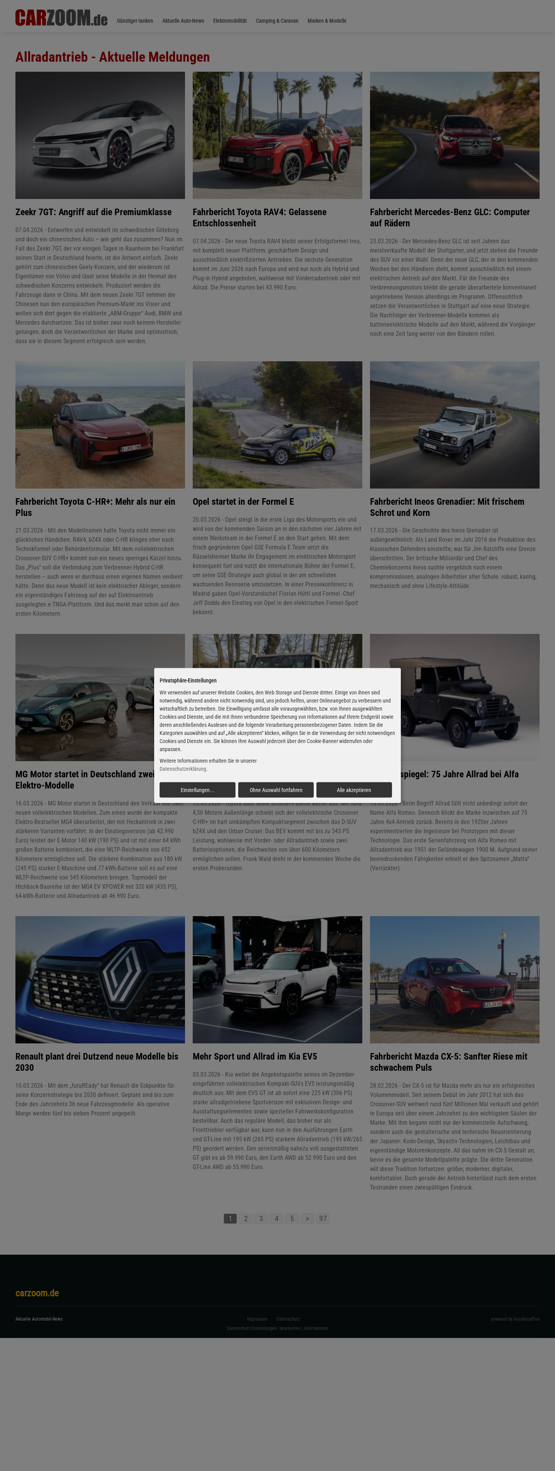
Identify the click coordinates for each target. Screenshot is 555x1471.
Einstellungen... (197, 790)
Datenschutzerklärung (183, 769)
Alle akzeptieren (354, 790)
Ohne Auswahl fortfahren (276, 790)
